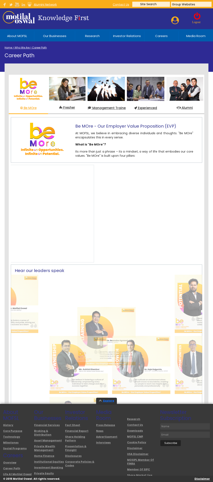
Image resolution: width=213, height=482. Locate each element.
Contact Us (135, 425)
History (8, 425)
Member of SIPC (138, 469)
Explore (106, 401)
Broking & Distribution (42, 432)
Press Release (105, 425)
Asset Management (48, 440)
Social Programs (15, 448)
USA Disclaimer (138, 454)
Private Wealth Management (44, 448)
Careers (161, 36)
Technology (11, 437)
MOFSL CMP (135, 436)
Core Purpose (12, 431)
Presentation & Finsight (75, 448)
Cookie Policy (136, 442)
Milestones (11, 442)
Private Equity (44, 473)
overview (9, 462)
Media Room (196, 36)
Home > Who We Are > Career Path (26, 47)
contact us (121, 4)
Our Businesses (54, 36)
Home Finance (44, 456)
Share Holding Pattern (75, 438)
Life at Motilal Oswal (17, 474)
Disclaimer (134, 448)
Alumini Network (45, 4)
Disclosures (73, 456)
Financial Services (47, 425)
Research (92, 36)
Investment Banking (48, 467)
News (99, 431)
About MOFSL (17, 36)
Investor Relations (127, 36)
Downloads (135, 430)
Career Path (11, 468)
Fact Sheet (72, 425)
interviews (103, 442)
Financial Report (76, 431)
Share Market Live (139, 475)
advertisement (106, 437)
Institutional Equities (49, 461)
